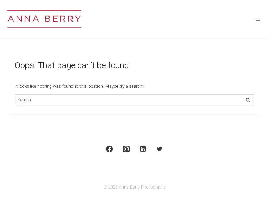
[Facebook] (109, 149)
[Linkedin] (142, 149)
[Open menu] (258, 19)
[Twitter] (159, 149)
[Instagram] (126, 149)
